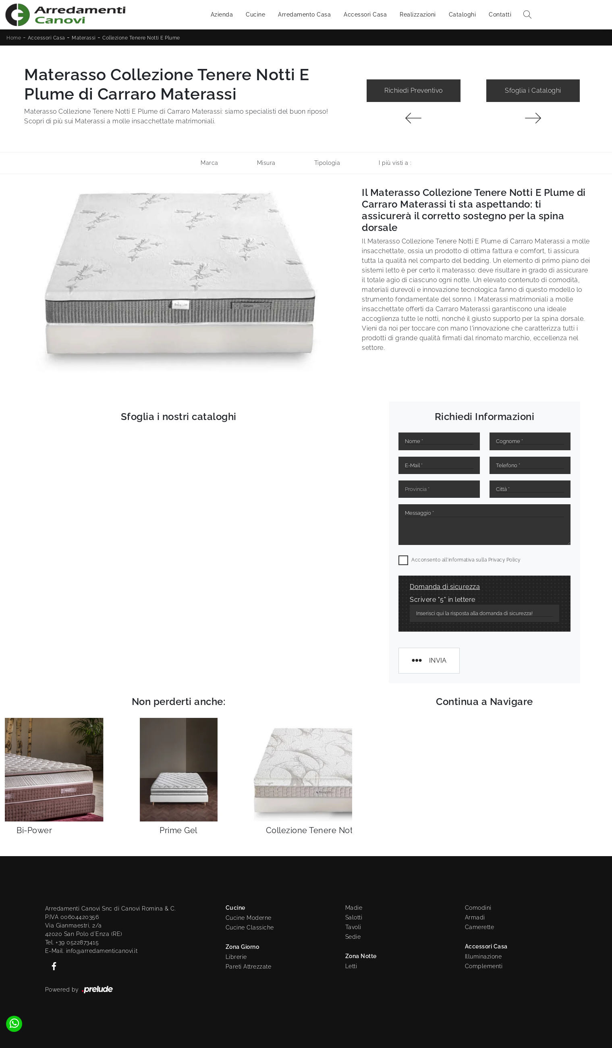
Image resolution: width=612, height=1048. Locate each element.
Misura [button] (266, 163)
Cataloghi (462, 14)
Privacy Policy (504, 560)
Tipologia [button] (327, 163)
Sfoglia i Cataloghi (533, 90)
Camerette (479, 927)
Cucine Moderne (249, 918)
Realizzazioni (418, 14)
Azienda (222, 14)
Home (13, 38)
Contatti (500, 14)
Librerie (236, 957)
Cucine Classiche (250, 927)
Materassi (84, 38)
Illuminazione (483, 956)
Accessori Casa (365, 14)
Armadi (475, 917)
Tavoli (353, 927)
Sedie (353, 937)
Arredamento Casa (304, 14)
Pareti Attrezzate (249, 966)
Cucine (255, 14)
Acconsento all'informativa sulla (466, 560)
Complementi (484, 966)
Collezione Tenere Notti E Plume (141, 38)
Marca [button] (209, 163)
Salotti (354, 917)
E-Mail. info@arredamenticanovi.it (91, 951)
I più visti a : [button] (395, 163)
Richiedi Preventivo (413, 90)
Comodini (478, 908)
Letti (351, 966)
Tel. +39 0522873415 (72, 942)
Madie (354, 908)
